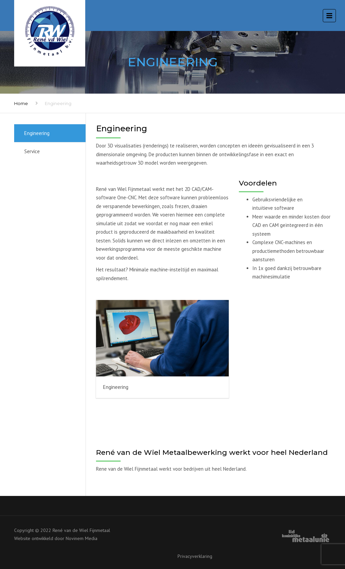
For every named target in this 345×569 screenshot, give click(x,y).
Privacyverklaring (195, 556)
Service (32, 151)
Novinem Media (81, 538)
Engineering (37, 133)
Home (21, 103)
